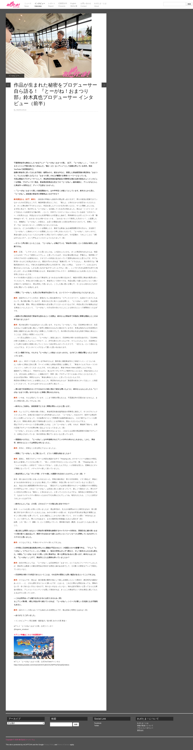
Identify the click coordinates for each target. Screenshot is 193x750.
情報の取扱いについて (145, 726)
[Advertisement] (56, 132)
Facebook (97, 723)
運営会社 (140, 730)
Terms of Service (64, 745)
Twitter (96, 726)
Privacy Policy (49, 745)
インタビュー (13, 76)
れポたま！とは (142, 723)
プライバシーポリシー (145, 728)
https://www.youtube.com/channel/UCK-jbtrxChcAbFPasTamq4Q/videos (41, 665)
